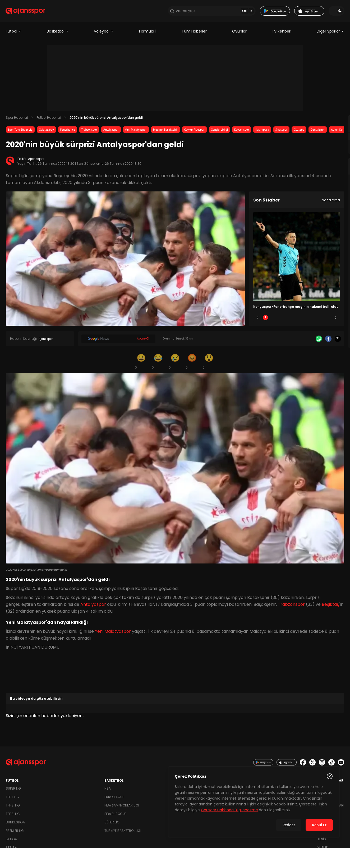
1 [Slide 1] (265, 319)
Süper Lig (13, 790)
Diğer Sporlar (330, 32)
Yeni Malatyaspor (136, 131)
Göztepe (299, 131)
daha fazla (331, 201)
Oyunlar (239, 32)
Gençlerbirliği (219, 131)
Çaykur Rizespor (194, 131)
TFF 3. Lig (13, 815)
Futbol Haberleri (48, 119)
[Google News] (118, 340)
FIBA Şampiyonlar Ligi (121, 807)
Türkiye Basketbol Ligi (122, 832)
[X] (338, 340)
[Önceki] (257, 319)
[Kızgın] (192, 363)
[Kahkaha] (158, 363)
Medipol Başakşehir (165, 131)
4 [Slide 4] (312, 319)
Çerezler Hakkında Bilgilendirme (229, 810)
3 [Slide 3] (297, 319)
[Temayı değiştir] (336, 11)
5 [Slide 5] (328, 319)
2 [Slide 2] (281, 319)
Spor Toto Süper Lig (20, 131)
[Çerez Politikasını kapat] (329, 776)
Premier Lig (15, 832)
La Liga (11, 840)
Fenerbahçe (67, 131)
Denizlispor (318, 131)
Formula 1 (147, 32)
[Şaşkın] (208, 363)
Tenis (321, 840)
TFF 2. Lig (13, 807)
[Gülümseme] (141, 363)
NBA (107, 790)
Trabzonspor (89, 131)
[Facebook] (328, 340)
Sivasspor (281, 131)
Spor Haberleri (17, 119)
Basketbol (58, 32)
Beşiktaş (330, 606)
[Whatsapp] (319, 340)
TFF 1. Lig (12, 798)
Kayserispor (241, 131)
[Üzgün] (175, 363)
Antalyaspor (110, 131)
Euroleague (114, 798)
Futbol (13, 32)
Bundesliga (15, 824)
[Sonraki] (336, 319)
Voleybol (104, 32)
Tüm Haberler (194, 32)
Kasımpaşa (262, 131)
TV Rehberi (281, 32)
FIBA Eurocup (115, 815)
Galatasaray (46, 131)
